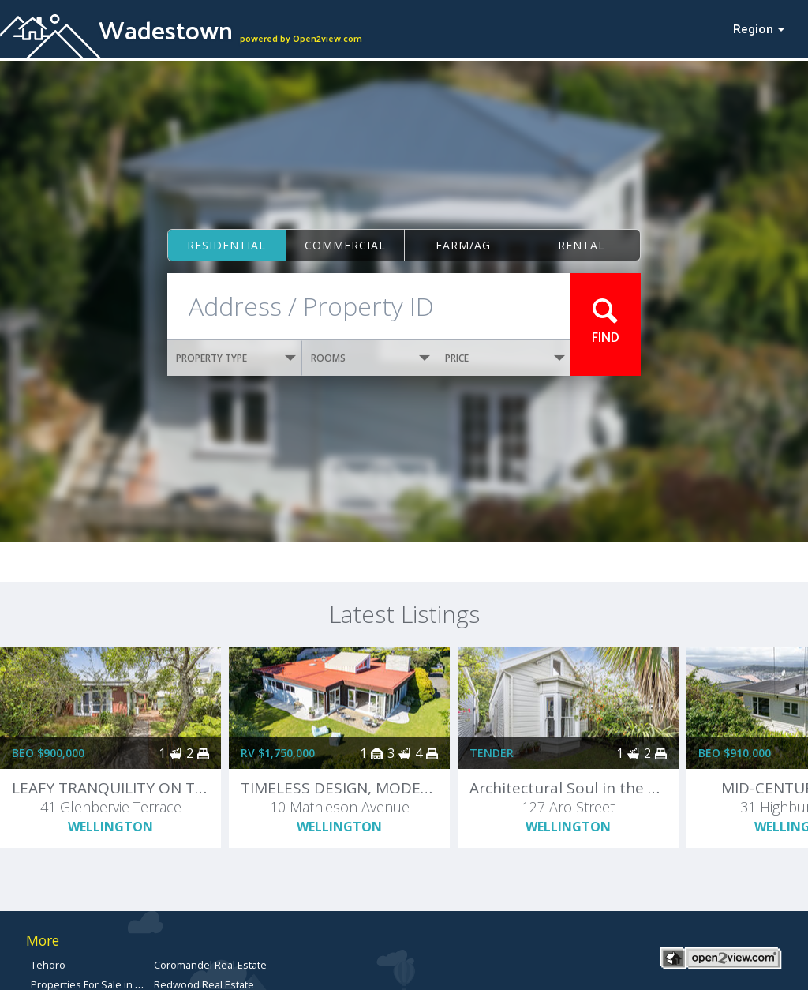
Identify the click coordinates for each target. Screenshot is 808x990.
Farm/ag (463, 245)
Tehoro (48, 965)
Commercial (345, 245)
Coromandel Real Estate (210, 965)
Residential (226, 245)
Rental (581, 245)
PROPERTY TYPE (236, 358)
